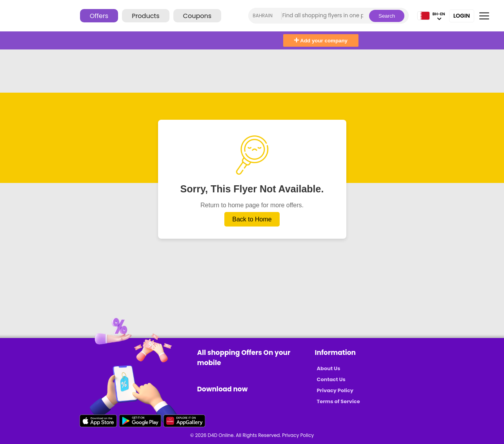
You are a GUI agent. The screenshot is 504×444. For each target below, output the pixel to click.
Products (145, 15)
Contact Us (331, 379)
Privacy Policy (335, 390)
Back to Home (251, 219)
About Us (328, 368)
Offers (99, 15)
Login (461, 16)
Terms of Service (338, 401)
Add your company (321, 41)
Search (386, 16)
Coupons (197, 15)
